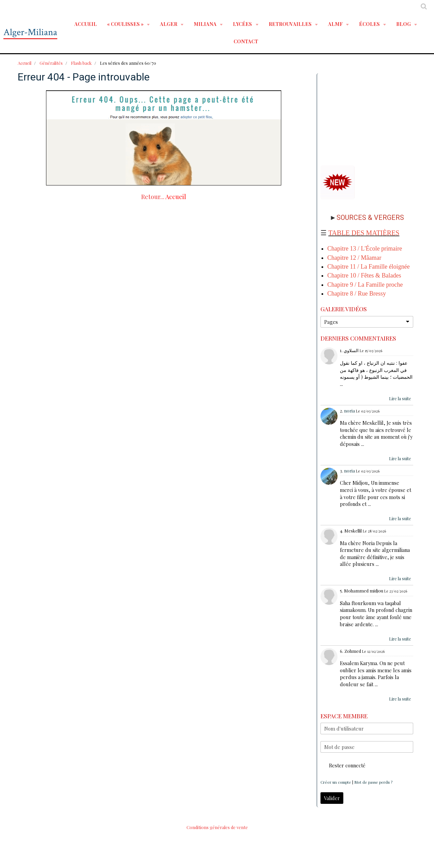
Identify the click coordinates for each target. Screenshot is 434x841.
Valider (332, 798)
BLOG (404, 23)
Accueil (85, 23)
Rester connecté (342, 765)
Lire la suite (400, 398)
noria (349, 411)
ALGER (169, 23)
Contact (246, 41)
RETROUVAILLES (291, 23)
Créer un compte (335, 782)
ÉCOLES (370, 23)
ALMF (336, 23)
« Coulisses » (126, 23)
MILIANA (206, 23)
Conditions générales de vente (217, 827)
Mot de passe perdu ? (373, 782)
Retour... (152, 197)
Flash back (81, 63)
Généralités (51, 63)
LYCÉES (243, 23)
